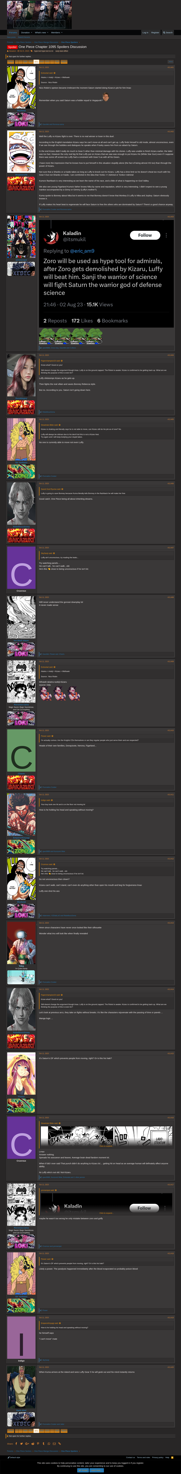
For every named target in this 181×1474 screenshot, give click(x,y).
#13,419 (169, 1318)
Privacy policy (157, 1457)
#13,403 (169, 220)
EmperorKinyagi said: (51, 1324)
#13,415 (169, 1054)
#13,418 (169, 1254)
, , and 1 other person (65, 1178)
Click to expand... (107, 1147)
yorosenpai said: (49, 1191)
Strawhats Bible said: (50, 426)
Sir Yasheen (23, 463)
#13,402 (169, 132)
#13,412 (169, 859)
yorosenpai (22, 263)
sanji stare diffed (62, 51)
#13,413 (169, 924)
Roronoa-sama (22, 705)
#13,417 (169, 1185)
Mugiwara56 (23, 174)
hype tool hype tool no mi (43, 51)
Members (55, 32)
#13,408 (169, 598)
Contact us (130, 1457)
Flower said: (47, 737)
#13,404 (169, 356)
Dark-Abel (23, 1411)
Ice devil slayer (22, 641)
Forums (13, 32)
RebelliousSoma (22, 527)
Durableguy (23, 399)
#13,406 (169, 484)
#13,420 (169, 1368)
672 (41, 62)
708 (57, 62)
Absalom (12, 51)
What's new (40, 32)
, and (55, 655)
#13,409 (169, 662)
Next (63, 62)
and (54, 124)
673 (47, 62)
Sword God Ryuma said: (52, 490)
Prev (11, 62)
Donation (25, 32)
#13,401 (169, 67)
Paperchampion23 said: (52, 362)
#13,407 (169, 549)
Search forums (24, 37)
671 (36, 62)
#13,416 (169, 1118)
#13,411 (169, 795)
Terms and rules (143, 1457)
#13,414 (169, 990)
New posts (11, 37)
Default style (14, 1457)
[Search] (168, 32)
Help (167, 1457)
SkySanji (22, 110)
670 (30, 62)
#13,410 (169, 731)
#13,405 (169, 420)
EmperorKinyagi (23, 838)
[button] (31, 32)
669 (25, 62)
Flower (22, 1097)
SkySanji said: (48, 554)
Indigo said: (47, 801)
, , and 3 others (60, 349)
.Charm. (23, 774)
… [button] (20, 62)
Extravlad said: (48, 73)
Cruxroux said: (48, 865)
